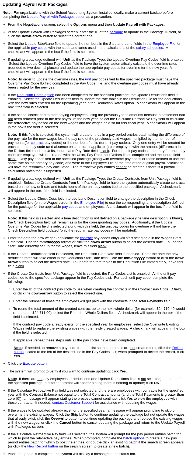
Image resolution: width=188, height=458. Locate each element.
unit (88, 79)
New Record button (42, 446)
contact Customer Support (73, 403)
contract (37, 143)
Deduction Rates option (35, 95)
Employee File (164, 44)
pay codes (39, 48)
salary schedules (149, 48)
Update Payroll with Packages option (56, 17)
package (116, 32)
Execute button (35, 363)
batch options (134, 438)
